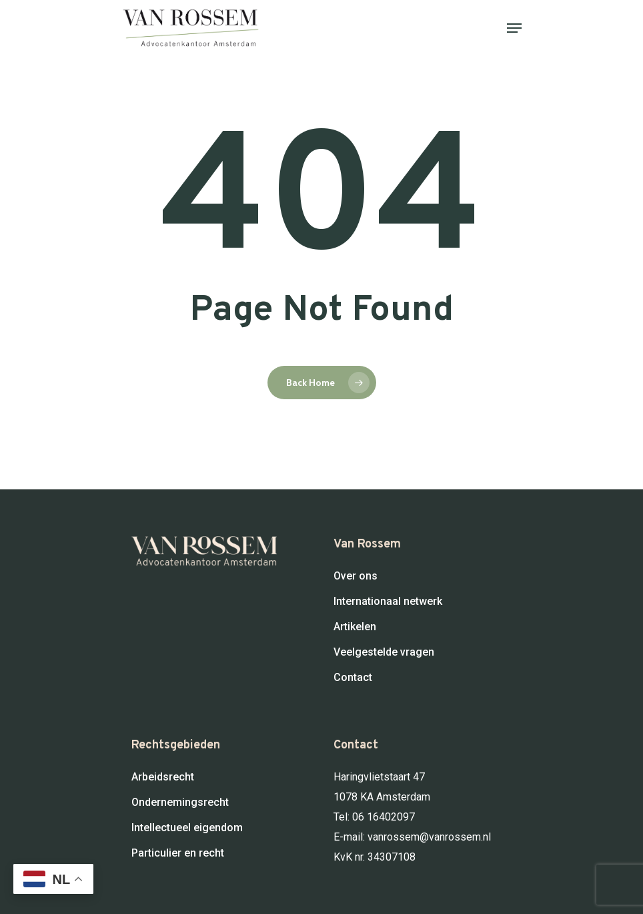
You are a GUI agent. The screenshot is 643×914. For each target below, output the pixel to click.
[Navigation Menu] (514, 28)
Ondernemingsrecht (180, 802)
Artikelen (355, 626)
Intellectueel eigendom (187, 827)
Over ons (356, 575)
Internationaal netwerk (388, 601)
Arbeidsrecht (162, 776)
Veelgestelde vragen (384, 652)
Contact (353, 677)
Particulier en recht (177, 853)
